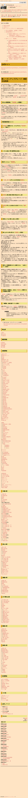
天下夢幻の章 (5, 599)
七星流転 (4, 537)
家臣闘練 (8, 441)
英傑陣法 (7, 445)
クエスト (4, 450)
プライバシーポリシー (11, 796)
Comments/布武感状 (7, 757)
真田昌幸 (5, 551)
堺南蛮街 (20, 168)
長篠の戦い (5, 634)
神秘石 (4, 435)
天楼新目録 (4, 495)
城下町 (3, 460)
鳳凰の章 (4, 629)
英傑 (4, 443)
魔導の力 (5, 434)
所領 (4, 662)
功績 (3, 456)
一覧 (2, 11)
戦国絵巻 (4, 473)
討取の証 (4, 420)
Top (8, 7)
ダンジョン (4, 376)
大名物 (4, 372)
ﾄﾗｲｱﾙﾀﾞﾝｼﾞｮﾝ (6, 379)
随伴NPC (4, 439)
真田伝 (4, 396)
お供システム (6, 442)
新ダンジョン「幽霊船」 (11, 38)
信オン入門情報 (5, 680)
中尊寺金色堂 (6, 395)
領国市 (4, 666)
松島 (4, 654)
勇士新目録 (4, 548)
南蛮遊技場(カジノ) (10, 31)
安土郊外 (6, 361)
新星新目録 (4, 649)
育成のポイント (5, 355)
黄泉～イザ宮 (6, 382)
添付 (22, 10)
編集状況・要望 (5, 686)
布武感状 (4, 725)
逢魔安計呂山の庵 (7, 512)
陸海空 (4, 385)
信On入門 (4, 354)
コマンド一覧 (5, 481)
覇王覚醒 (3, 347)
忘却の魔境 (5, 390)
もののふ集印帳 (5, 476)
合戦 (4, 375)
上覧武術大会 (5, 474)
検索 (5, 11)
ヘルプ (13, 11)
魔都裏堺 (5, 616)
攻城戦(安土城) (6, 407)
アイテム (4, 449)
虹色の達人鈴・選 (6, 309)
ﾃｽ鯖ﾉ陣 (4, 335)
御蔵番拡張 (4, 459)
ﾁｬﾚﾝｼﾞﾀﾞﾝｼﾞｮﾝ (6, 365)
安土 (3, 361)
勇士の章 (4, 15)
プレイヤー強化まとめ (7, 713)
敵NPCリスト (5, 418)
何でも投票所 (5, 679)
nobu (5, 796)
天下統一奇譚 (6, 413)
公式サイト (6, 27)
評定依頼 (5, 373)
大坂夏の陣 (5, 559)
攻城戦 (4, 366)
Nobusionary (5, 486)
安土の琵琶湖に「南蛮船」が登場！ (14, 30)
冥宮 (7, 504)
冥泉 (10, 504)
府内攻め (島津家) (6, 737)
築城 (3, 497)
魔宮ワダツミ (6, 611)
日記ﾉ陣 (4, 334)
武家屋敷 (4, 462)
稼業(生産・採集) (7, 424)
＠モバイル (4, 479)
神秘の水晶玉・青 (6, 761)
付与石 (4, 730)
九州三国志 (5, 386)
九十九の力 (5, 432)
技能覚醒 (5, 428)
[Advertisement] (14, 781)
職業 (3, 422)
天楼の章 (4, 494)
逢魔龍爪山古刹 (6, 509)
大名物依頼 (5, 452)
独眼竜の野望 (6, 389)
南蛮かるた (24, 132)
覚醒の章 (4, 580)
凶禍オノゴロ (6, 410)
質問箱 (3, 683)
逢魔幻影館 (5, 508)
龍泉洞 (4, 393)
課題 (11, 362)
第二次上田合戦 (6, 557)
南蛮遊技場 (23, 95)
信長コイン (3, 307)
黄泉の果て (5, 414)
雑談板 (3, 685)
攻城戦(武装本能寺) (7, 409)
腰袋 (4, 669)
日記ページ (4, 682)
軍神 (4, 431)
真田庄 (4, 552)
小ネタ (3, 483)
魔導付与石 (5, 732)
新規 (26, 10)
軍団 (3, 607)
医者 (3, 763)
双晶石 (4, 750)
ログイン (18, 11)
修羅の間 (5, 533)
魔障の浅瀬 (5, 615)
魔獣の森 (5, 614)
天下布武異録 (5, 602)
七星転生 (7, 448)
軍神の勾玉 (9, 155)
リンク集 (4, 689)
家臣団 (4, 441)
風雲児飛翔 (3, 344)
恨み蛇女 (4, 745)
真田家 (3, 550)
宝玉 (3, 752)
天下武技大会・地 (7, 526)
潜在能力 (5, 427)
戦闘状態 (4, 470)
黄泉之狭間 (5, 411)
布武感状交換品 (6, 758)
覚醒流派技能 (6, 429)
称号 (3, 498)
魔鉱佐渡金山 (6, 621)
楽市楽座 (5, 463)
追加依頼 (4, 698)
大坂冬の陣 (5, 558)
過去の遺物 (4, 487)
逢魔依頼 (5, 406)
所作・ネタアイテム (6, 484)
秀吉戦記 (5, 392)
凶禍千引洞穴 (6, 619)
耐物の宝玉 (5, 764)
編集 (10, 10)
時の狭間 (5, 659)
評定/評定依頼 (5, 739)
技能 (4, 425)
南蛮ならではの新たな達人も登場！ (16, 49)
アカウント (4, 480)
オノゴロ (5, 609)
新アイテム (4, 668)
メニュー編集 (5, 700)
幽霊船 (10, 16)
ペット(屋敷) (6, 465)
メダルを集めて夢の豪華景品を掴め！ (17, 36)
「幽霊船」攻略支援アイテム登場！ (16, 58)
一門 (3, 466)
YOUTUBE (5, 707)
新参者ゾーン (6, 362)
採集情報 (4, 458)
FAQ (3, 357)
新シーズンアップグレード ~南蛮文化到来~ (14, 28)
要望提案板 (4, 687)
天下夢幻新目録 (5, 601)
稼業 (3, 583)
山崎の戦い (5, 636)
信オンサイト (5, 710)
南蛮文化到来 (12, 15)
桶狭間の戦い (6, 633)
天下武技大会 (5, 417)
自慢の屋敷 (5, 712)
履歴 (19, 10)
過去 (7, 683)
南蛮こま (10, 132)
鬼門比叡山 (5, 652)
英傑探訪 (7, 446)
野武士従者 (5, 749)
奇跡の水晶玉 (5, 734)
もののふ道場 (6, 364)
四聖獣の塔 (5, 397)
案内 (6, 10)
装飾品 (4, 741)
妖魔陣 (4, 378)
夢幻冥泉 (5, 404)
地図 (3, 358)
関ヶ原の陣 (5, 658)
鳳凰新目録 (4, 630)
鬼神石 (9, 436)
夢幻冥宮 (5, 403)
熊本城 (4, 400)
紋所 (3, 467)
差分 (16, 10)
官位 (3, 469)
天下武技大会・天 (7, 525)
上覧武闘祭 (4, 416)
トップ (2, 10)
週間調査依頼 (6, 453)
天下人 (3, 369)
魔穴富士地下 (6, 612)
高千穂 (4, 387)
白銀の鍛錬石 (5, 746)
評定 (3, 663)
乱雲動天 (3, 342)
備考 (7, 60)
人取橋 (4, 655)
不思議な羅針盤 (6, 180)
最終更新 (9, 11)
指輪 (4, 670)
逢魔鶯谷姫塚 (6, 511)
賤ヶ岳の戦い (6, 637)
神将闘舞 (3, 345)
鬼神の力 (5, 436)
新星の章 (4, 648)
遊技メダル (13, 138)
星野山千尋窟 (10, 221)
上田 (4, 554)
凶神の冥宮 (5, 383)
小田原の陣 (5, 656)
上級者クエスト (6, 455)
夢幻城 (4, 402)
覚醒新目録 (4, 582)
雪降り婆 (4, 755)
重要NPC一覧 (5, 359)
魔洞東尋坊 (5, 618)
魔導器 (16, 209)
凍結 (13, 10)
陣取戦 (7, 375)
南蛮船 (19, 15)
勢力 (4, 371)
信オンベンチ (5, 697)
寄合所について (5, 695)
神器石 (4, 438)
